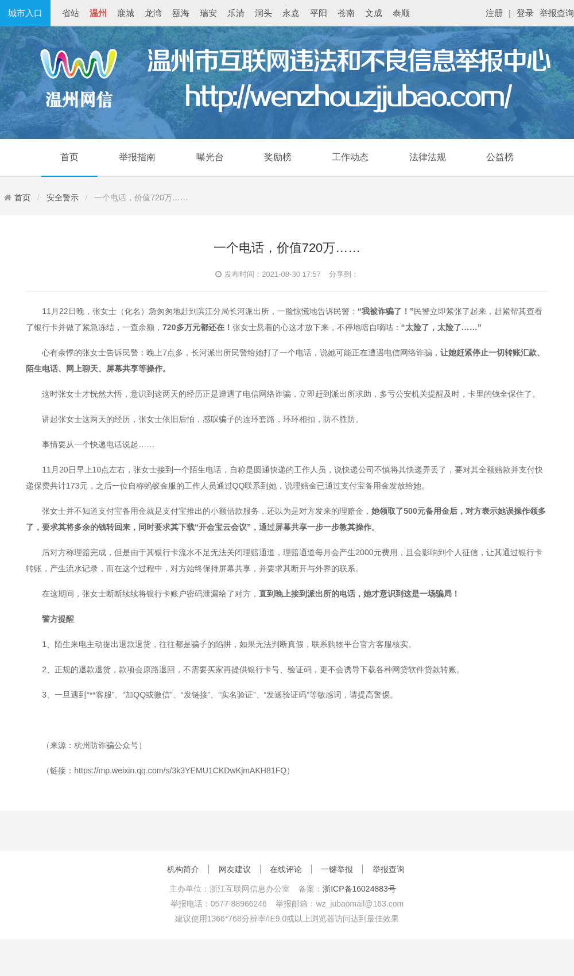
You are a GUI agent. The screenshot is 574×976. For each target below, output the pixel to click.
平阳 (318, 13)
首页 (69, 157)
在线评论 (286, 869)
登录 (525, 13)
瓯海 (180, 13)
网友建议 (235, 869)
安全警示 (62, 197)
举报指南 (137, 157)
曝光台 (210, 157)
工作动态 (350, 157)
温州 (98, 13)
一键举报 (337, 869)
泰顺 (401, 13)
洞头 (263, 13)
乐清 (236, 13)
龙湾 (153, 13)
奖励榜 (278, 157)
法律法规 (427, 157)
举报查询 (557, 13)
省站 (70, 13)
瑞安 (208, 13)
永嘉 (291, 13)
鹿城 (125, 13)
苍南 (346, 13)
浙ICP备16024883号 (359, 888)
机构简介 (183, 869)
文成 (373, 13)
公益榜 (500, 157)
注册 (494, 13)
